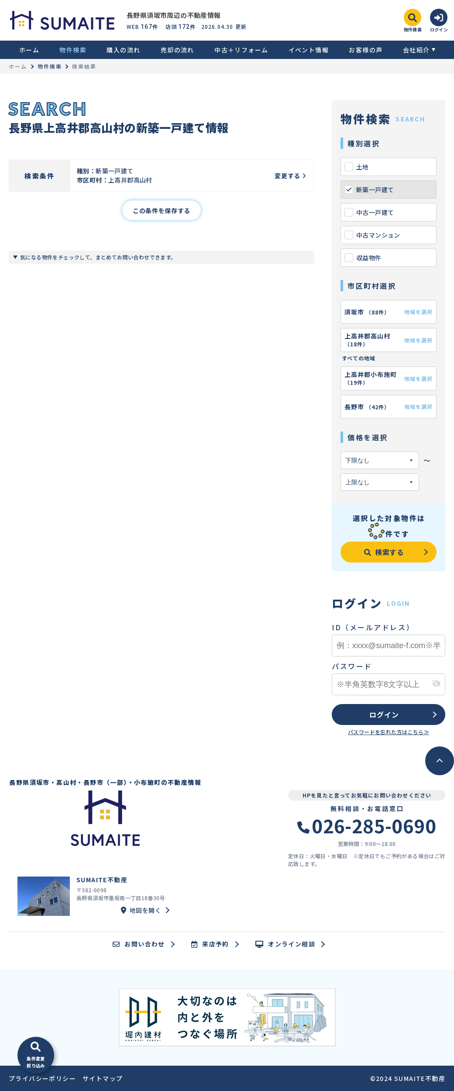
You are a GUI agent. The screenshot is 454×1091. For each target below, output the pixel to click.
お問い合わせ (139, 944)
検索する (384, 552)
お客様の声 (365, 49)
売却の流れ (177, 49)
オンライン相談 (285, 944)
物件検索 (72, 49)
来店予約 (210, 944)
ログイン (384, 714)
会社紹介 (416, 49)
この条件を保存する (161, 210)
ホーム (29, 49)
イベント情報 (309, 49)
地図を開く (141, 910)
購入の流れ (123, 49)
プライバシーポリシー (42, 1078)
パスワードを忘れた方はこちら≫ (388, 731)
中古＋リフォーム (241, 49)
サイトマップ (103, 1078)
